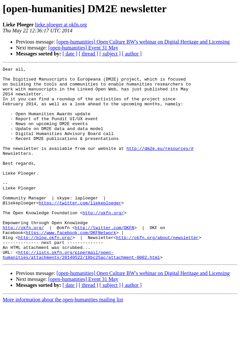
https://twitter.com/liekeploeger (80, 230)
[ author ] (132, 53)
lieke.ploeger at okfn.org (61, 24)
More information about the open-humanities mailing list (63, 338)
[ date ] (69, 53)
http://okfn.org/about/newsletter (157, 272)
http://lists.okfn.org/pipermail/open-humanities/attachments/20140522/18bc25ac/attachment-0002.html (81, 293)
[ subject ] (110, 53)
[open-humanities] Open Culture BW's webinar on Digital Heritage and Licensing (143, 42)
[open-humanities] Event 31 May (83, 48)
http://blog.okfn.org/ (45, 272)
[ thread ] (88, 53)
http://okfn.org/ (103, 242)
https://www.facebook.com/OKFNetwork (71, 266)
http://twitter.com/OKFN (104, 260)
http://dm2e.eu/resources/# (159, 165)
